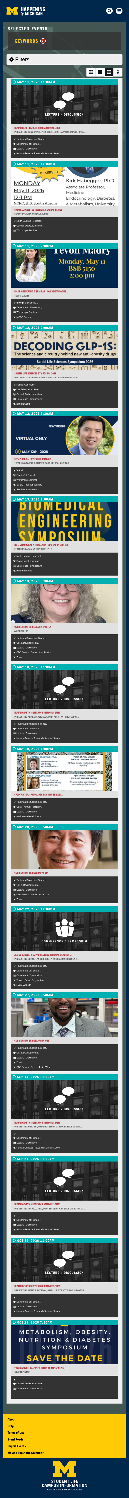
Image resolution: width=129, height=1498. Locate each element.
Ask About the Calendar (26, 1452)
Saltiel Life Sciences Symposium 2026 (35, 373)
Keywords (30, 41)
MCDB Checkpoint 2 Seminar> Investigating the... (41, 291)
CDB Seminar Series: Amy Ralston (32, 627)
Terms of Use (16, 1432)
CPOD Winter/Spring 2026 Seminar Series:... (38, 794)
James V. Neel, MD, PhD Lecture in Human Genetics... (43, 955)
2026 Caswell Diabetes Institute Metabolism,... (40, 1368)
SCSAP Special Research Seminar (32, 459)
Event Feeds (15, 1439)
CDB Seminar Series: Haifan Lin (31, 873)
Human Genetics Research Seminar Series (37, 128)
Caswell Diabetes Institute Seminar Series (38, 210)
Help (11, 1426)
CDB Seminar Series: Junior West (32, 1040)
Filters (19, 59)
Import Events (17, 1446)
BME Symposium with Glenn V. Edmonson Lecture (41, 545)
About (11, 1419)
